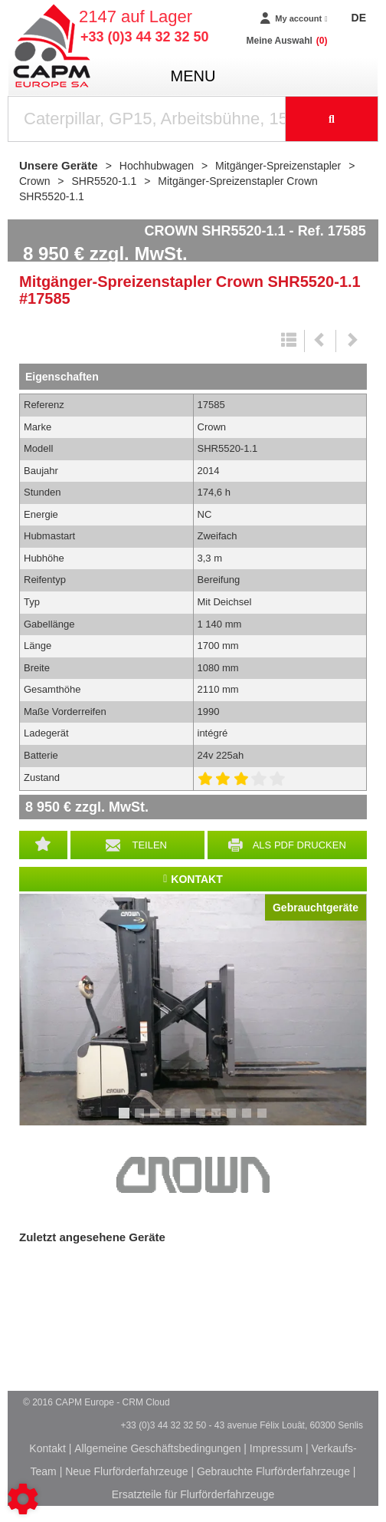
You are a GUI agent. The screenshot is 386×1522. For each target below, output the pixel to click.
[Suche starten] (332, 119)
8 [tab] (234, 1120)
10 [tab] (267, 1120)
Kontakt (47, 1448)
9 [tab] (249, 1120)
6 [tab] (203, 1120)
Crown (193, 1175)
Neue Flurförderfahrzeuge (126, 1471)
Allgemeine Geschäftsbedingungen (157, 1448)
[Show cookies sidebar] (23, 1499)
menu (193, 76)
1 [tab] (126, 1120)
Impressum (276, 1448)
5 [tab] (188, 1120)
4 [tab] (172, 1120)
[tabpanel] (193, 1009)
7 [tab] (218, 1120)
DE (359, 18)
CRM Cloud (146, 1402)
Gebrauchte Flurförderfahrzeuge (273, 1471)
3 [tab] (157, 1120)
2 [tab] (142, 1120)
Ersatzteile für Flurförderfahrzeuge (193, 1494)
